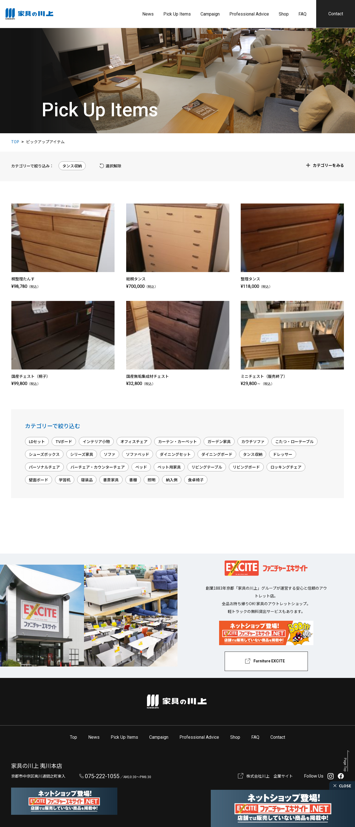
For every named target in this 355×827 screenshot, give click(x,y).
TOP (15, 141)
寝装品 (87, 479)
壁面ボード (38, 479)
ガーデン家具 (219, 441)
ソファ (109, 454)
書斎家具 (111, 479)
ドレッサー (282, 454)
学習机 (64, 479)
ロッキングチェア (285, 467)
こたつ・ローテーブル (294, 441)
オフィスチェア (134, 441)
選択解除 (113, 166)
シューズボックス (44, 454)
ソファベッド (137, 454)
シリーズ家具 (81, 454)
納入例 (172, 479)
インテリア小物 (96, 441)
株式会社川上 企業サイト (269, 776)
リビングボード (246, 467)
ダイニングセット (175, 454)
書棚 (133, 479)
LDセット (37, 441)
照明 (151, 479)
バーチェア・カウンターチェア (97, 467)
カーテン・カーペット (177, 441)
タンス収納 (252, 454)
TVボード (63, 441)
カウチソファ (253, 441)
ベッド (141, 467)
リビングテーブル (206, 467)
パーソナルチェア (44, 467)
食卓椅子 (196, 479)
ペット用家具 (169, 467)
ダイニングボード (216, 454)
